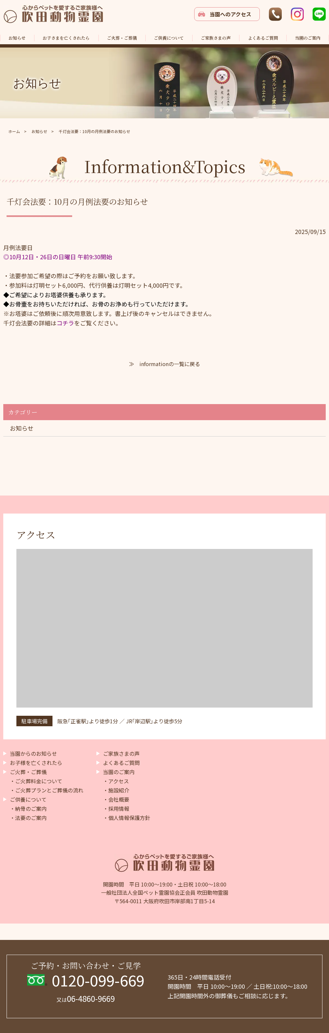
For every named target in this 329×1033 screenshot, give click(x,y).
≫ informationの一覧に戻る (164, 364)
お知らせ (21, 428)
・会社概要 (116, 799)
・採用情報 (116, 808)
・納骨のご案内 (28, 808)
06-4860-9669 (85, 998)
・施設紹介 (116, 790)
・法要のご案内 (28, 818)
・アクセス (116, 781)
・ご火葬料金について (36, 781)
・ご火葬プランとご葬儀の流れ (46, 790)
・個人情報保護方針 (126, 818)
